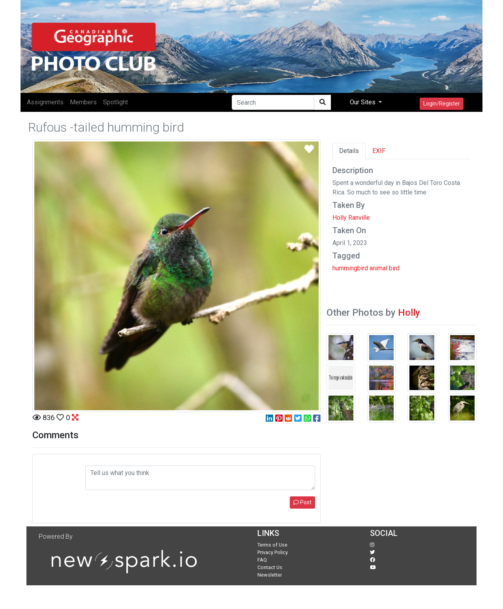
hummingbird (350, 268)
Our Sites (363, 102)
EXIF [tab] (378, 151)
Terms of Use (272, 545)
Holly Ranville (351, 217)
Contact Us (269, 567)
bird (394, 268)
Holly (409, 312)
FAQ (262, 560)
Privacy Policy (272, 552)
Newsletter (269, 575)
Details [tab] (349, 151)
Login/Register (441, 103)
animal (378, 268)
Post (302, 502)
